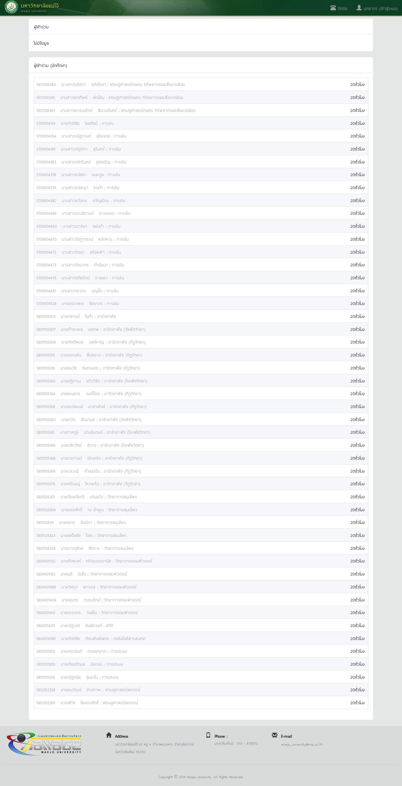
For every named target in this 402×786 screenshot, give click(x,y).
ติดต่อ (338, 8)
